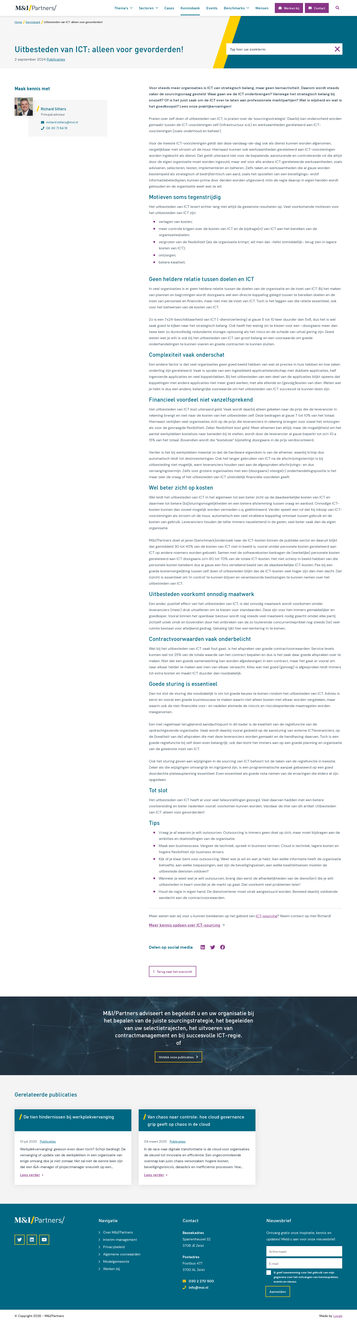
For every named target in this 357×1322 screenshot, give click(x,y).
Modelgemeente (116, 1261)
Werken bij (111, 1269)
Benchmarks (234, 7)
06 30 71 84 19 (56, 128)
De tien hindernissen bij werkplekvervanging (68, 1117)
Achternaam (278, 1251)
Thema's (121, 7)
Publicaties (56, 59)
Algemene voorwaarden (121, 1254)
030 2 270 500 (201, 1281)
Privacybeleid (114, 1247)
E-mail (273, 1263)
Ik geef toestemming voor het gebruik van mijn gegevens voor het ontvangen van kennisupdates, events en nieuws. (306, 1277)
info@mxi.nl (198, 1287)
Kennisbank (190, 7)
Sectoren (146, 7)
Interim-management (120, 1239)
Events (211, 7)
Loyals (337, 1316)
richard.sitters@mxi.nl (62, 122)
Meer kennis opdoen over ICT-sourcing (184, 925)
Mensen (261, 7)
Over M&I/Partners (118, 1232)
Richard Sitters (53, 108)
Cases (169, 7)
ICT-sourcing (266, 916)
